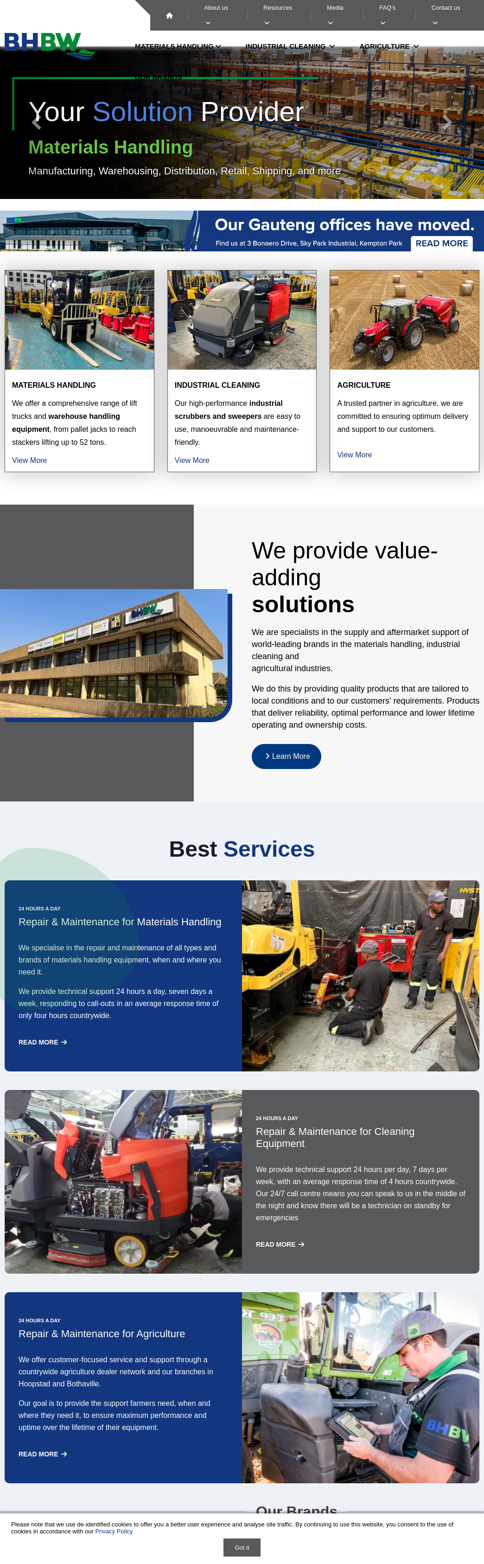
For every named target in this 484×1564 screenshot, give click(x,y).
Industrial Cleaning (218, 385)
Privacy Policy (114, 1531)
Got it (242, 1547)
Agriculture (363, 385)
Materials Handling (54, 385)
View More (29, 460)
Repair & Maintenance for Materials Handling (120, 922)
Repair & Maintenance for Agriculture (102, 1334)
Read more (43, 1042)
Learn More (286, 756)
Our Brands (158, 77)
